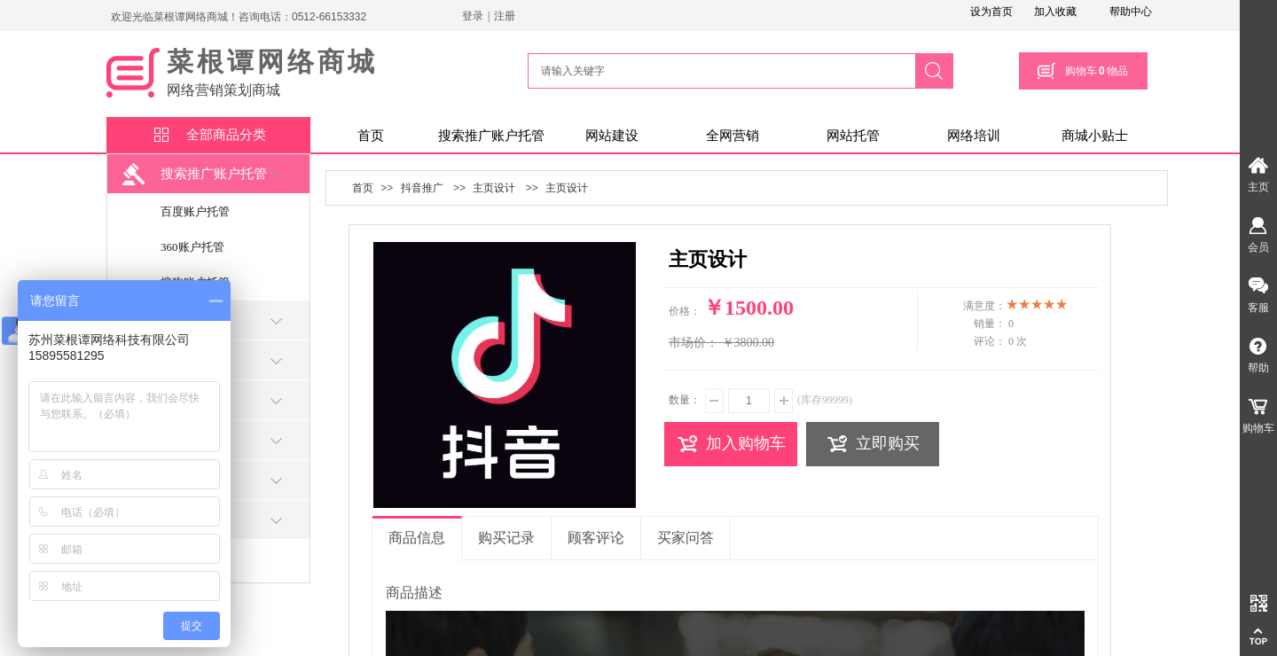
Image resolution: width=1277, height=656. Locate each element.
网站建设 (611, 136)
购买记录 (506, 537)
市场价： (693, 342)
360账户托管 (192, 247)
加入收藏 (1055, 11)
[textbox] (719, 71)
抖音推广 (422, 188)
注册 (504, 16)
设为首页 (991, 11)
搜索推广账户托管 (491, 136)
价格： (685, 311)
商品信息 (416, 537)
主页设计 (494, 188)
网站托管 (853, 136)
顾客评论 (596, 537)
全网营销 (732, 136)
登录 (472, 16)
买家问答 (685, 537)
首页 (370, 136)
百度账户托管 (195, 211)
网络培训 (973, 136)
